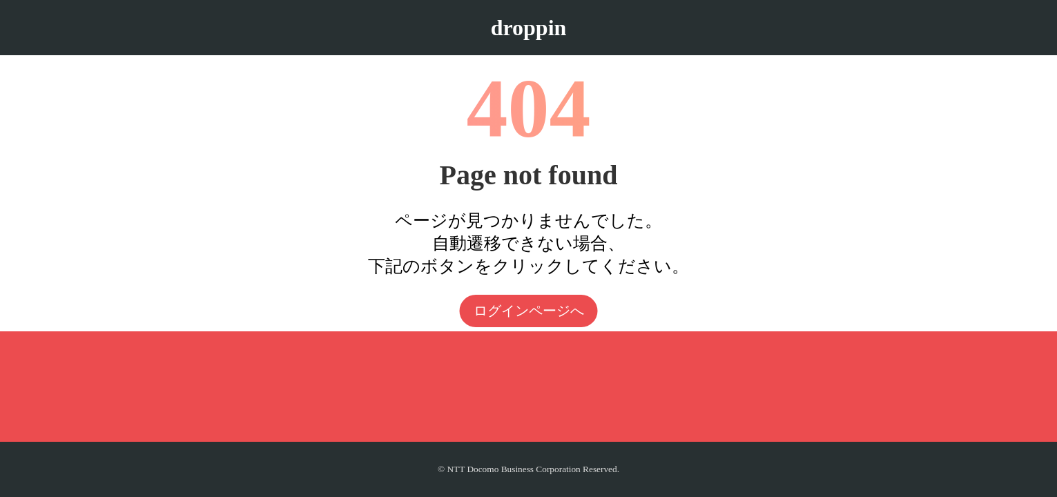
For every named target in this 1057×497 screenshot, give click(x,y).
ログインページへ (529, 310)
